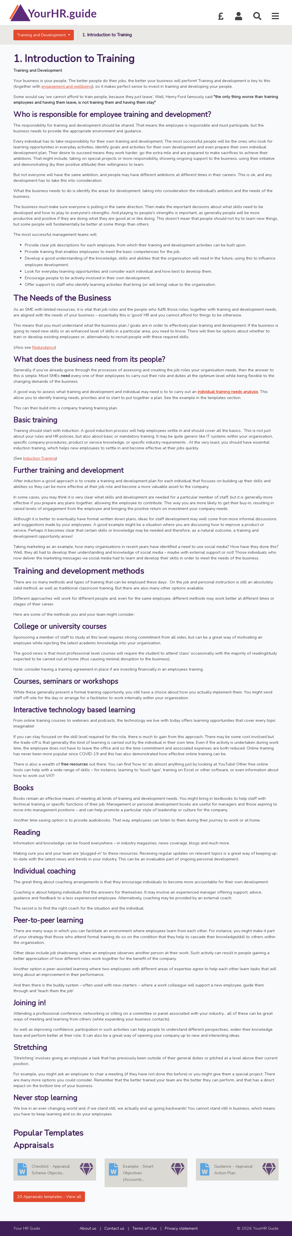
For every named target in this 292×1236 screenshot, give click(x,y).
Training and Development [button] (42, 35)
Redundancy (43, 347)
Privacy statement (181, 1228)
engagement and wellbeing (66, 86)
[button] (238, 16)
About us (88, 1228)
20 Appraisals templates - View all (49, 1196)
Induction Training (39, 458)
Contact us (114, 1228)
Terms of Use (144, 1228)
